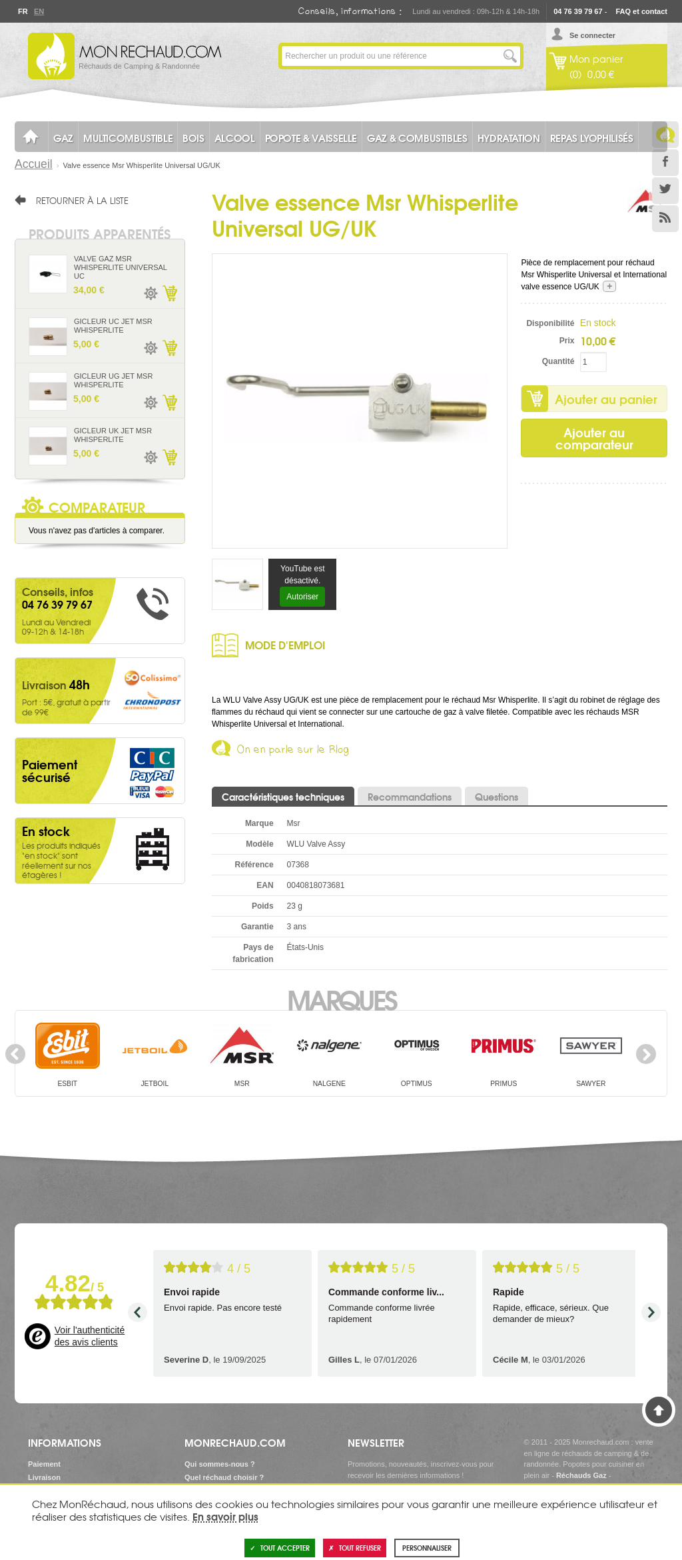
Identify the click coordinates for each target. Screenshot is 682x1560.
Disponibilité (550, 323)
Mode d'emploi (285, 644)
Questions (496, 796)
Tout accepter (280, 1548)
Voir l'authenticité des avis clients (90, 1336)
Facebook (665, 162)
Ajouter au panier (606, 398)
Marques (341, 998)
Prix (567, 340)
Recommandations (410, 796)
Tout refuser (354, 1548)
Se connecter (592, 35)
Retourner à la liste (82, 200)
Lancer (510, 56)
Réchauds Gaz (581, 1475)
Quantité (558, 361)
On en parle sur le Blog (293, 751)
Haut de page (658, 1410)
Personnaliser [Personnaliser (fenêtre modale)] (427, 1548)
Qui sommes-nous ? (219, 1464)
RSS (665, 218)
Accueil (34, 164)
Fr (22, 11)
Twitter (665, 190)
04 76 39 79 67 (577, 11)
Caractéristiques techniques (283, 796)
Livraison (44, 1477)
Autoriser (302, 596)
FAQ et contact (641, 11)
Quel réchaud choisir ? (224, 1477)
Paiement (44, 1464)
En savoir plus (225, 1516)
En (38, 11)
